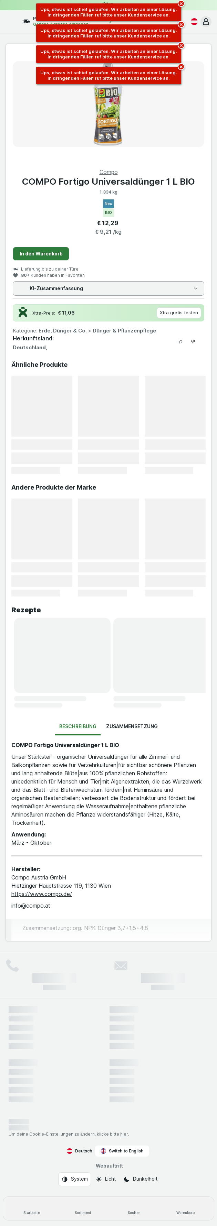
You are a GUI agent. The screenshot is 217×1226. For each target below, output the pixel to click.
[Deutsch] (193, 22)
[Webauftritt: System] (74, 1179)
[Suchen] (134, 1208)
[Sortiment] (83, 1208)
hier (124, 1134)
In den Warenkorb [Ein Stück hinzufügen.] (41, 253)
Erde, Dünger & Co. (63, 330)
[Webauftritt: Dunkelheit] (140, 1179)
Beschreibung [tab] (77, 726)
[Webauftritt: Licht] (105, 1179)
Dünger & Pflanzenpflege (124, 330)
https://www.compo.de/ (41, 893)
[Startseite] (31, 1208)
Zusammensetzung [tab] (132, 726)
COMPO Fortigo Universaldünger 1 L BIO (108, 181)
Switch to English (122, 1151)
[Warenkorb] (185, 1208)
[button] (205, 21)
